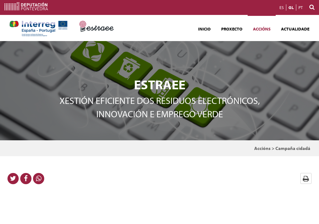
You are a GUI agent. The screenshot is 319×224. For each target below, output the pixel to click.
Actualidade (295, 29)
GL (291, 7)
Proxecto (231, 29)
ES (281, 7)
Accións (262, 29)
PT (300, 7)
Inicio (204, 29)
